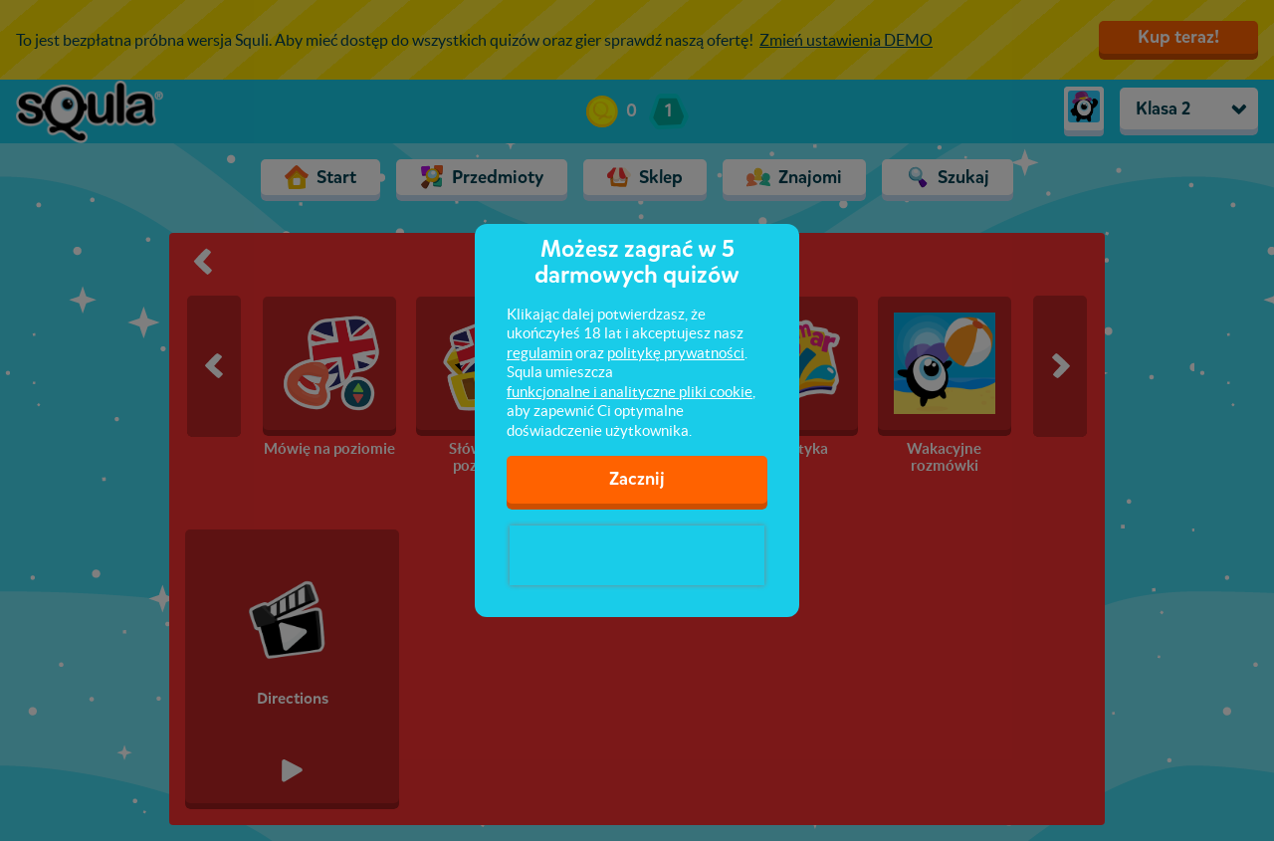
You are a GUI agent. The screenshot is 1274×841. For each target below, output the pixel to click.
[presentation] (637, 555)
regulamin (539, 352)
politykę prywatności (675, 352)
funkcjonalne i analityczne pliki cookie (629, 391)
